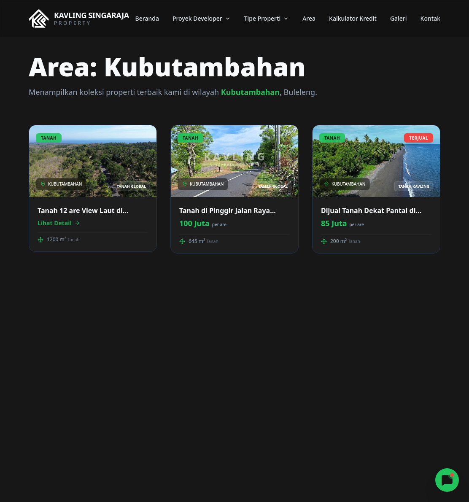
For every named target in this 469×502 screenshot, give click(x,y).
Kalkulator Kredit (353, 18)
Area (308, 18)
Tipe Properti (266, 18)
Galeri (398, 18)
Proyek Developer (202, 18)
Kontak (430, 18)
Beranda (147, 18)
